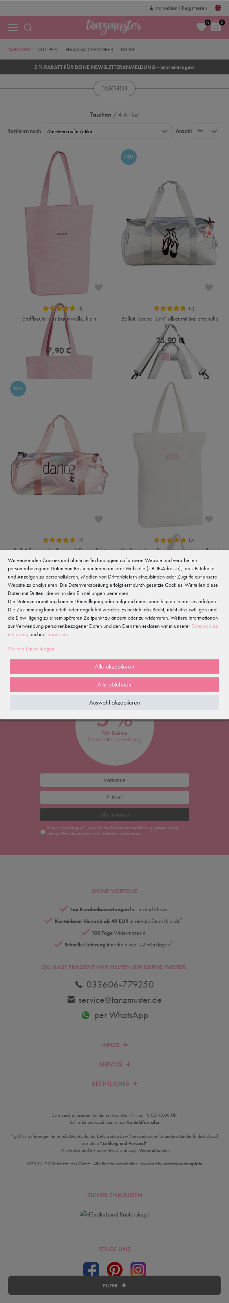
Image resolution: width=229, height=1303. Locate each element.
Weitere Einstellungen (31, 648)
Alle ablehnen (114, 684)
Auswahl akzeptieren (114, 702)
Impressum (56, 634)
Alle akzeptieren (114, 666)
